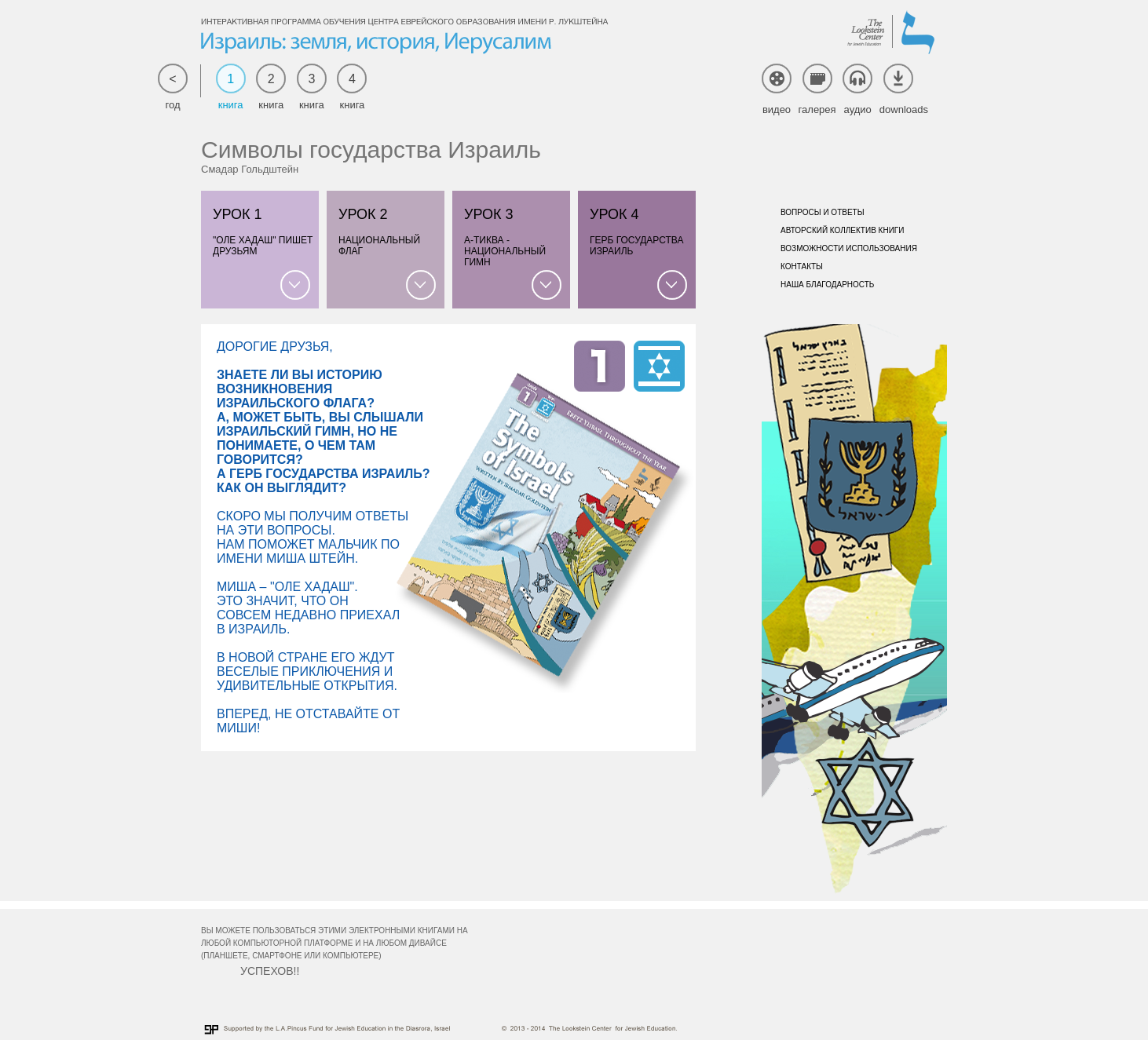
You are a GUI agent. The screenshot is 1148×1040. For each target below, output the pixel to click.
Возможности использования (849, 248)
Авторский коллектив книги (842, 230)
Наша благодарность (827, 284)
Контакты (802, 266)
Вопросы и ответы (823, 212)
